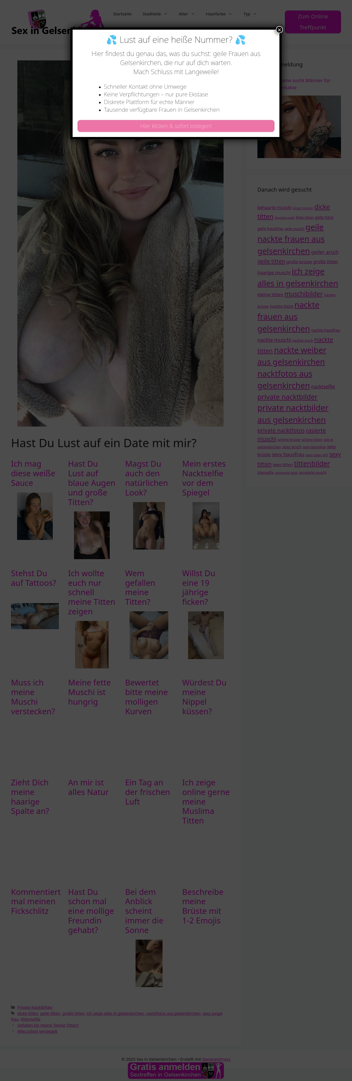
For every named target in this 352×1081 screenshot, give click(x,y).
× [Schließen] (279, 29)
